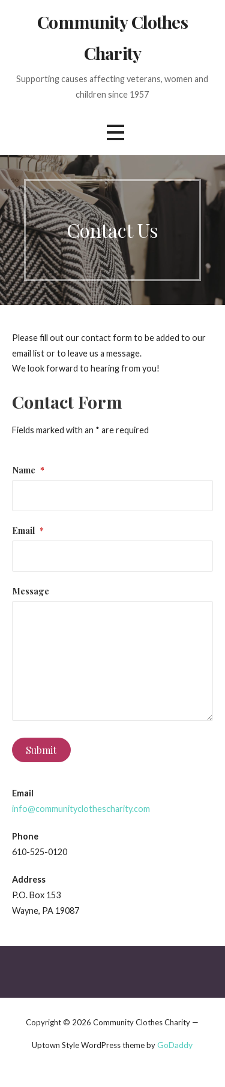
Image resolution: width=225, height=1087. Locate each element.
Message (30, 591)
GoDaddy (175, 1045)
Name (28, 470)
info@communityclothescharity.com (81, 809)
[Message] (113, 661)
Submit (41, 749)
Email (28, 530)
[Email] (113, 556)
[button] (115, 132)
